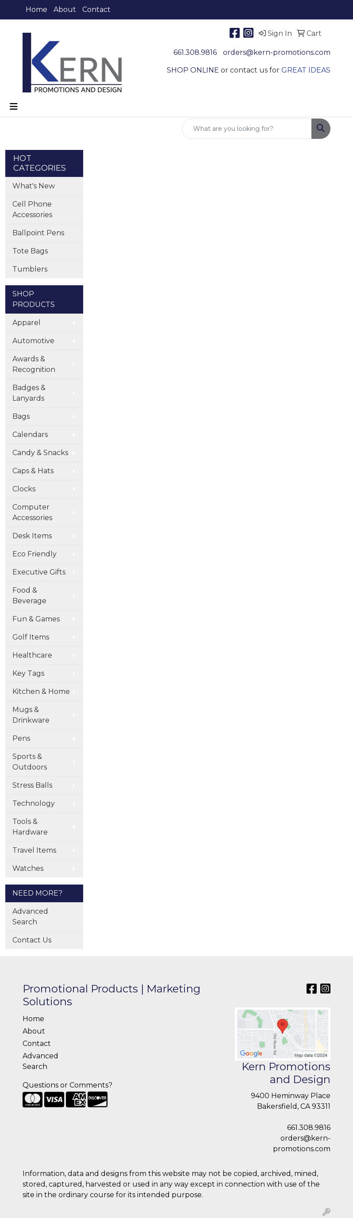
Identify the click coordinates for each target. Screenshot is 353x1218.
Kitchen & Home (41, 691)
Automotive (33, 341)
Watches (27, 868)
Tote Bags (30, 251)
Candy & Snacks (40, 452)
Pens (21, 738)
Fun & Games (36, 619)
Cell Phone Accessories (32, 209)
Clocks (23, 489)
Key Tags (28, 673)
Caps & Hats (33, 471)
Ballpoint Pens (38, 233)
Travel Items (34, 850)
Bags (21, 416)
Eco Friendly (34, 554)
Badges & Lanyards (29, 392)
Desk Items (32, 536)
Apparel (26, 322)
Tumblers (29, 269)
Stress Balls (32, 785)
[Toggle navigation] (13, 106)
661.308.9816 (195, 52)
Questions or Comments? (67, 1085)
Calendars (30, 434)
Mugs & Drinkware (31, 714)
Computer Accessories (32, 512)
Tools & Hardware (30, 826)
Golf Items (30, 637)
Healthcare (32, 655)
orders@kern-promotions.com (276, 52)
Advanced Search (30, 916)
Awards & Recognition (33, 364)
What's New (33, 186)
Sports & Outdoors (29, 761)
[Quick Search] (247, 129)
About (65, 9)
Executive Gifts (38, 572)
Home (36, 9)
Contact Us (31, 940)
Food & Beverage (29, 595)
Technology (33, 803)
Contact (96, 9)
